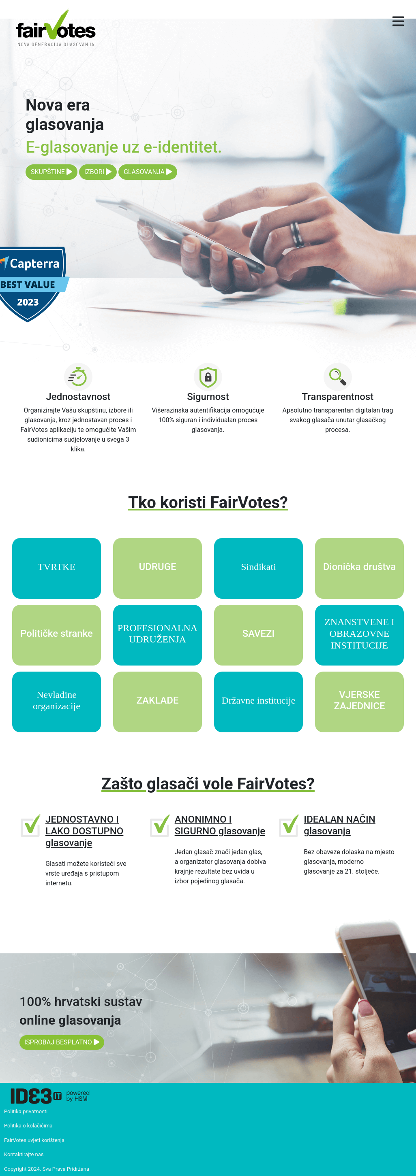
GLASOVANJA (148, 172)
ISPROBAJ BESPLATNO (61, 1042)
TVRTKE (56, 566)
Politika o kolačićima (28, 1126)
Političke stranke (56, 633)
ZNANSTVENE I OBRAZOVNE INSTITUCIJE (359, 634)
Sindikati (258, 566)
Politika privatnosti (25, 1111)
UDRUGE (157, 566)
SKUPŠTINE (51, 172)
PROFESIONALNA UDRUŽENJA (157, 634)
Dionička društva (359, 566)
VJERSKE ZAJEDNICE (359, 700)
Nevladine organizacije (56, 700)
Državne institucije (259, 700)
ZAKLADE (157, 700)
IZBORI (98, 172)
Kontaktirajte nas (24, 1154)
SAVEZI (258, 633)
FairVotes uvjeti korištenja (34, 1140)
